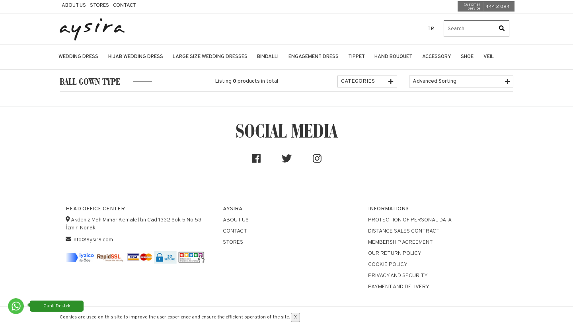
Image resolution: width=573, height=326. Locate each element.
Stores (99, 5)
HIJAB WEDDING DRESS (135, 57)
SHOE (467, 57)
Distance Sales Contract (404, 231)
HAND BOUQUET (393, 57)
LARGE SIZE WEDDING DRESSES (210, 57)
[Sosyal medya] (256, 162)
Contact (124, 5)
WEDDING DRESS (78, 57)
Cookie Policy (387, 264)
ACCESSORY (436, 57)
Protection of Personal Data (410, 220)
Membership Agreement (400, 242)
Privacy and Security (398, 275)
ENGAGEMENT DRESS (313, 57)
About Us (74, 5)
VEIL (488, 57)
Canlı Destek (56, 306)
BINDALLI (268, 57)
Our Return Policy (394, 253)
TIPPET (356, 57)
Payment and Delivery (398, 286)
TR (431, 29)
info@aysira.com (92, 240)
